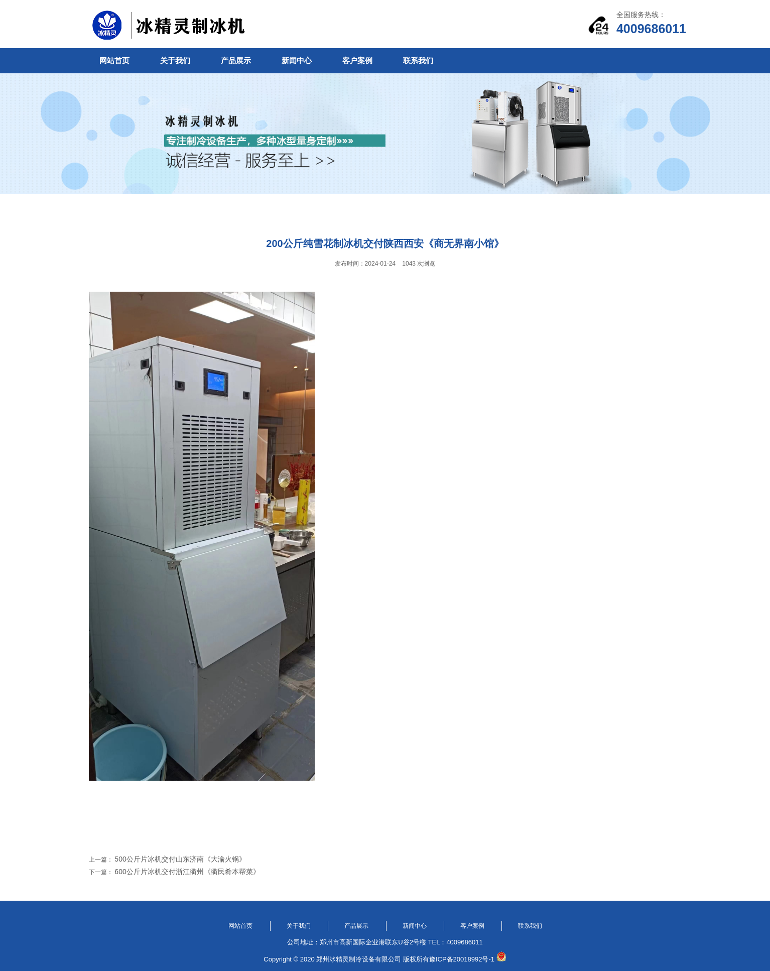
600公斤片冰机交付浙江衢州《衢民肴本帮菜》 (187, 872)
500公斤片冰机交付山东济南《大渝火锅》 (179, 859)
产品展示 (236, 60)
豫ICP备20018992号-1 (461, 959)
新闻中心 (297, 60)
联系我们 (418, 60)
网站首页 (114, 60)
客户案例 (357, 60)
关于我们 (175, 60)
